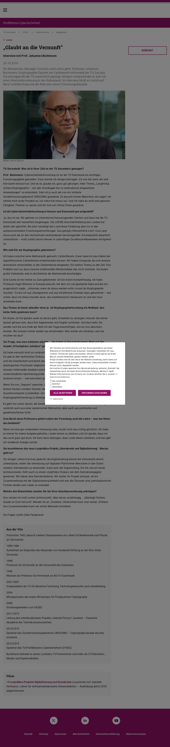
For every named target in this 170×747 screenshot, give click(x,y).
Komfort (55, 384)
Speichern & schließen (94, 393)
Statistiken (56, 386)
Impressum (56, 399)
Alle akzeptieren (63, 393)
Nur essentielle (58, 381)
